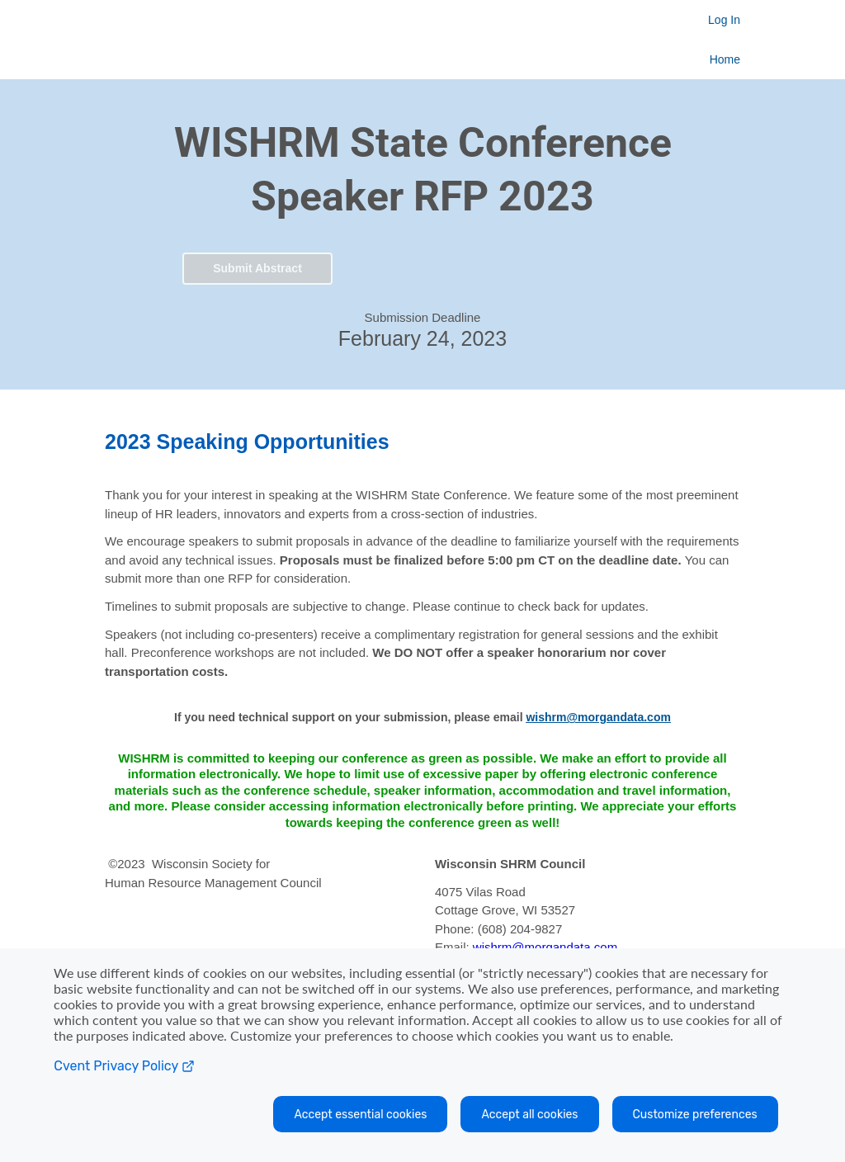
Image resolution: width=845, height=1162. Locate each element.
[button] (257, 266)
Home (725, 59)
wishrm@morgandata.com (545, 947)
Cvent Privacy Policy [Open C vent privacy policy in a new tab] (124, 1066)
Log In (724, 19)
